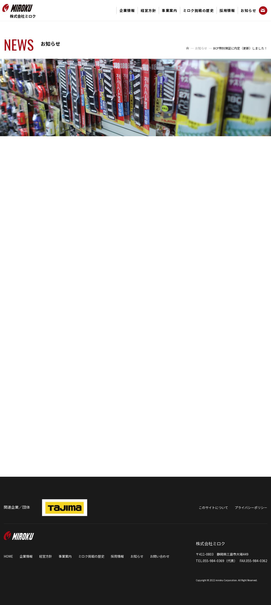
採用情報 (227, 10)
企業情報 (127, 10)
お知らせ (248, 10)
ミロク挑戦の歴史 (198, 10)
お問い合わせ (159, 556)
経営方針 (148, 10)
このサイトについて (213, 507)
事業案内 (169, 10)
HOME (8, 556)
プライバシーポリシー (251, 507)
